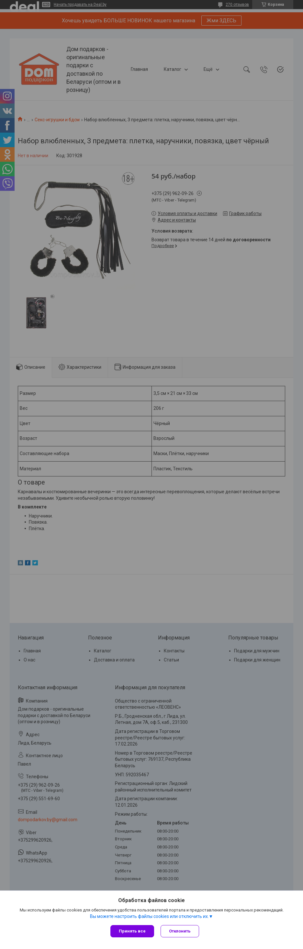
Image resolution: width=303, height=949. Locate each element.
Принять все (132, 931)
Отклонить (180, 931)
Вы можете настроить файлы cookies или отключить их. (149, 916)
